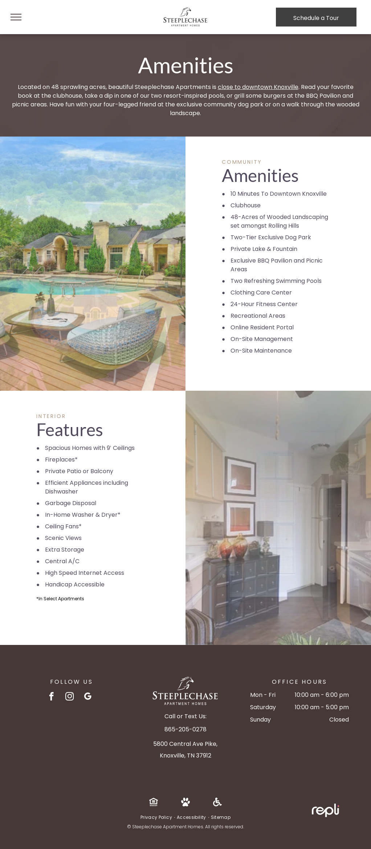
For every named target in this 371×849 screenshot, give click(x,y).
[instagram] (69, 697)
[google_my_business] (87, 697)
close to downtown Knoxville (258, 87)
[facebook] (51, 697)
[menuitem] (157, 817)
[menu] (16, 17)
